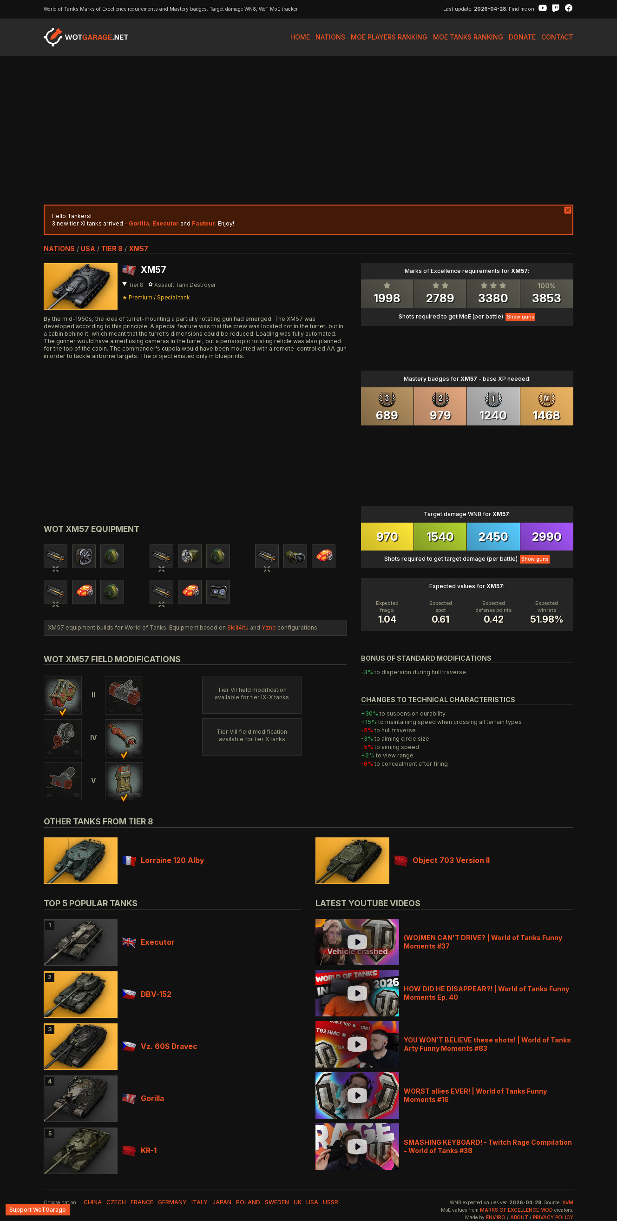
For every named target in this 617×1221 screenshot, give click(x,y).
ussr (330, 1202)
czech (116, 1202)
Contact (557, 37)
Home (300, 37)
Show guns (520, 317)
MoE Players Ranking (389, 37)
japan (221, 1202)
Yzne (269, 627)
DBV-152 (146, 994)
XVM (567, 1203)
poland (248, 1202)
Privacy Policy (553, 1217)
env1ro (495, 1217)
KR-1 (139, 1150)
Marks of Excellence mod (516, 1210)
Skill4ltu (238, 627)
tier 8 (112, 248)
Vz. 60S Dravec (159, 1046)
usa (88, 248)
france (142, 1202)
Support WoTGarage (37, 1209)
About (519, 1217)
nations (59, 248)
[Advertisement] (308, 130)
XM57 (138, 248)
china (93, 1202)
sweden (277, 1202)
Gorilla (143, 1098)
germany (172, 1202)
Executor (148, 942)
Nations (330, 37)
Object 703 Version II (442, 860)
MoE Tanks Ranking (468, 37)
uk (298, 1202)
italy (199, 1202)
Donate (522, 37)
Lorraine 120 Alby (163, 860)
